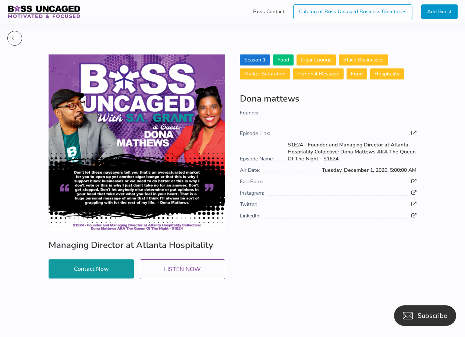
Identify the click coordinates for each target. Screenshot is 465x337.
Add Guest (439, 11)
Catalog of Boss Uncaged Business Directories (353, 11)
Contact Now (91, 269)
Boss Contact (268, 11)
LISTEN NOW (182, 269)
